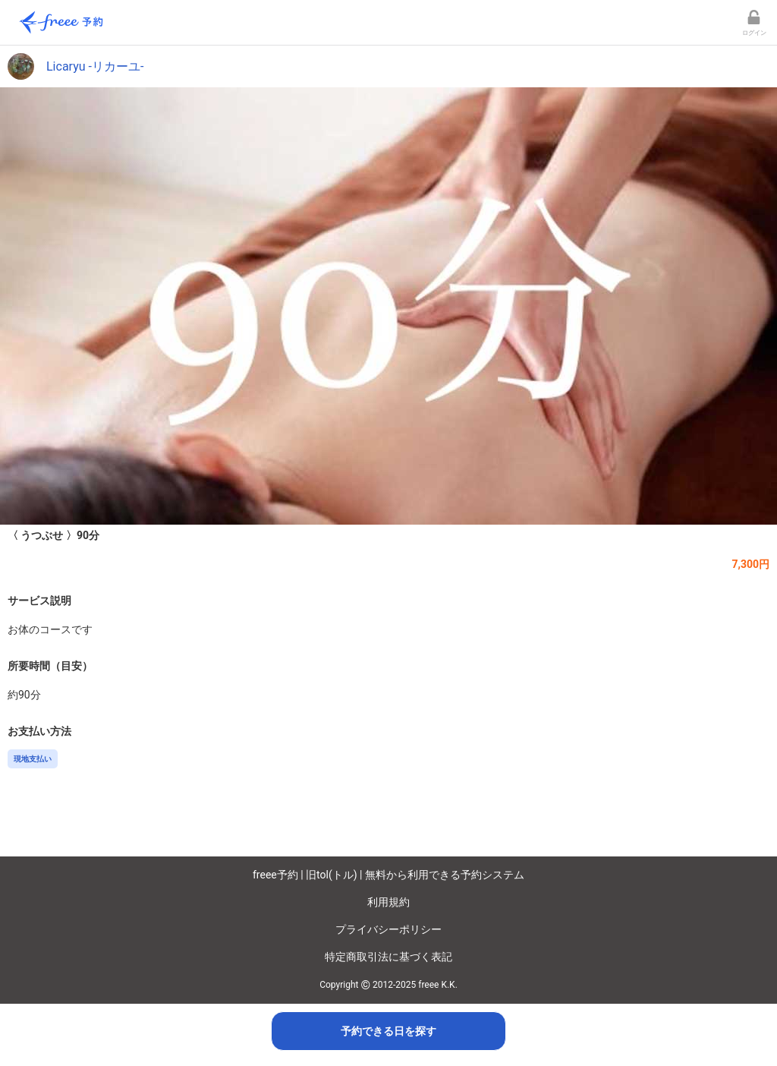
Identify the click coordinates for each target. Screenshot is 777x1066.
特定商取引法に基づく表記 (388, 957)
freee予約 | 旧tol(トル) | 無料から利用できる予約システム (388, 875)
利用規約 (388, 902)
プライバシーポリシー (388, 929)
